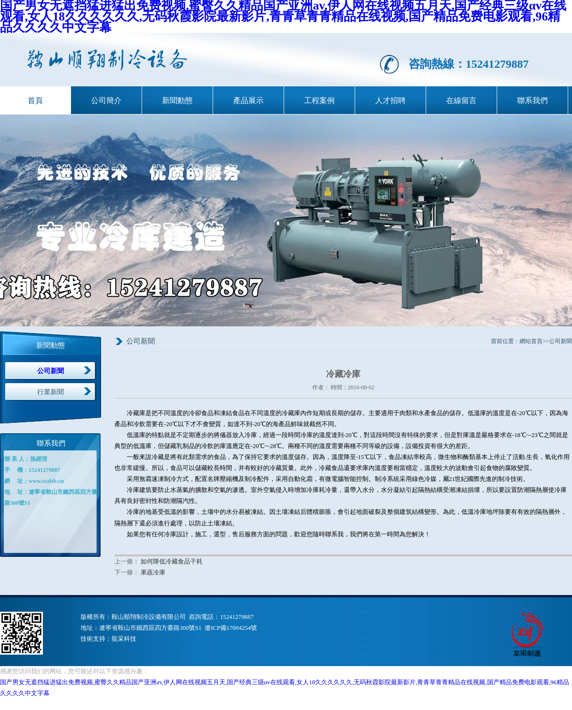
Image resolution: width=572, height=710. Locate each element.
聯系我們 (532, 100)
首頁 (35, 100)
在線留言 (461, 100)
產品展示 (248, 100)
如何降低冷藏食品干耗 (172, 561)
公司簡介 (106, 100)
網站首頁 (531, 341)
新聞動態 (177, 100)
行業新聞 (50, 392)
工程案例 (319, 100)
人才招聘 (390, 100)
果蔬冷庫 (153, 572)
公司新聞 (50, 371)
